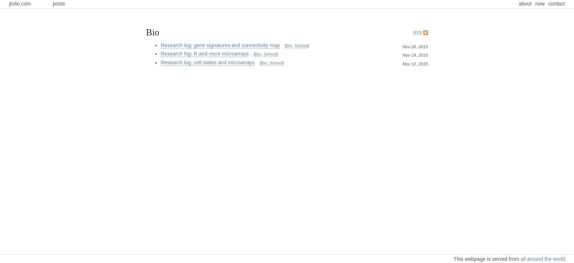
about (525, 4)
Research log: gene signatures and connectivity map (220, 45)
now (540, 4)
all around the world (543, 259)
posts (59, 4)
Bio (289, 45)
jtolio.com (20, 4)
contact (556, 4)
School (301, 45)
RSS (417, 32)
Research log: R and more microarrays (205, 54)
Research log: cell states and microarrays (208, 62)
